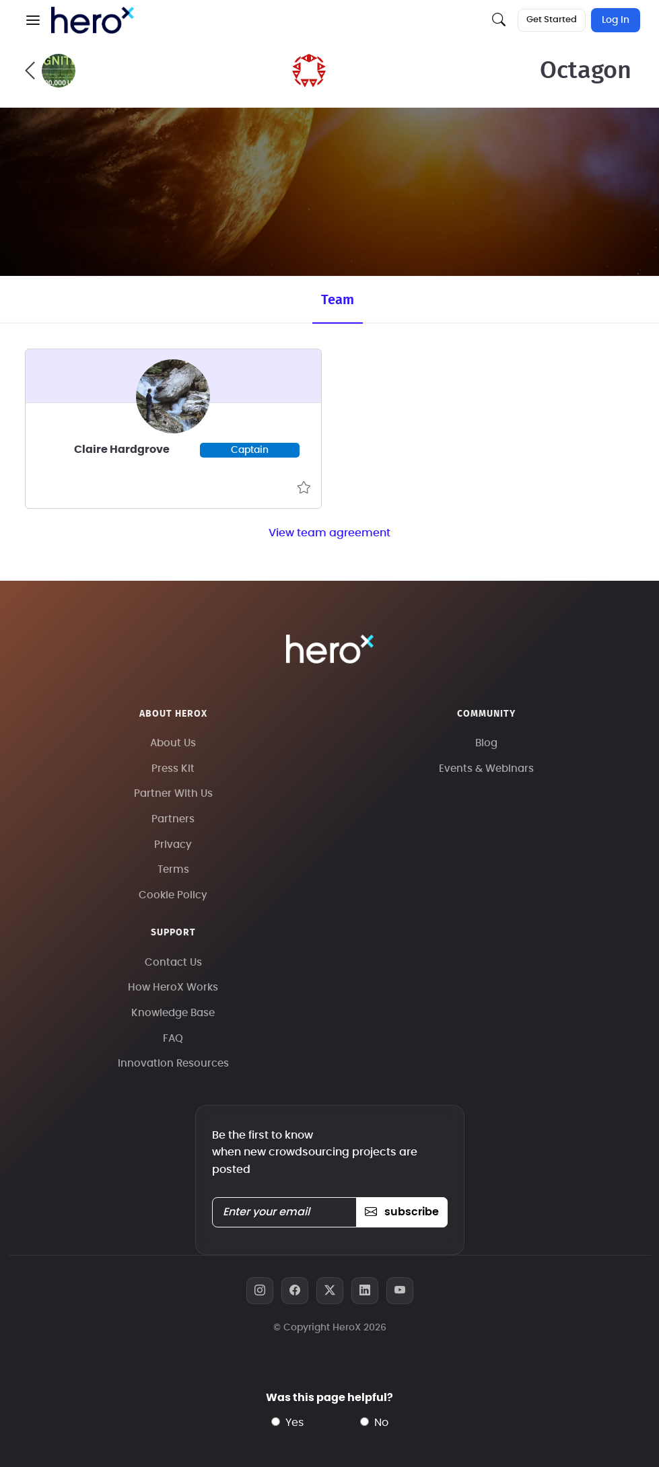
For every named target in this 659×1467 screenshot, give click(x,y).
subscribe (401, 1212)
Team (337, 300)
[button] (33, 20)
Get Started (551, 19)
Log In (615, 20)
